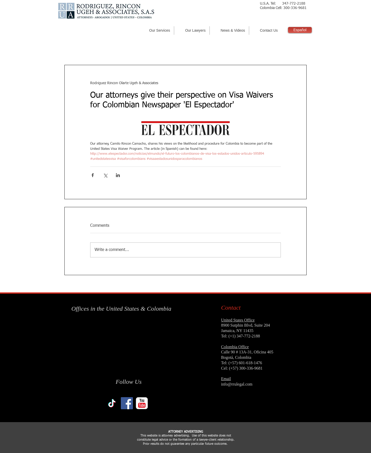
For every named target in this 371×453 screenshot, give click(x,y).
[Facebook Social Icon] (127, 403)
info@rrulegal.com (236, 384)
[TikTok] (112, 403)
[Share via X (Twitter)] (105, 175)
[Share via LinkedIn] (117, 175)
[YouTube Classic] (142, 403)
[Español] (300, 30)
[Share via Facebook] (92, 175)
